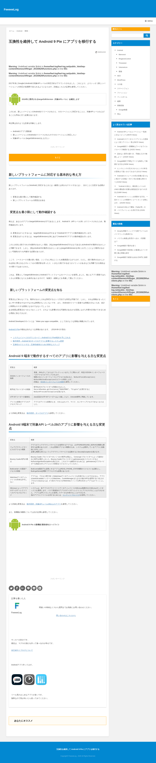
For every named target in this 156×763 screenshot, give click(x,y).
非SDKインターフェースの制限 (52, 382)
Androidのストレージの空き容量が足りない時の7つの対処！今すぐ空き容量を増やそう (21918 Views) (131, 179)
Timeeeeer (123, 63)
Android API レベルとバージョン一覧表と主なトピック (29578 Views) (130, 133)
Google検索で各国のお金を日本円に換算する (131, 258)
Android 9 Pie (14, 329)
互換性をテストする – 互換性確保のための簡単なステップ (36, 344)
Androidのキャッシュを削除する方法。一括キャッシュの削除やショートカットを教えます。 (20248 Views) (131, 200)
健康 (119, 101)
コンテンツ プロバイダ (71, 495)
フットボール (122, 97)
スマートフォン (123, 88)
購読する (117, 29)
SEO (119, 76)
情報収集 (120, 105)
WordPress (121, 80)
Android (120, 50)
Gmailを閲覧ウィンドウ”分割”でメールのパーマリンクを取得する (131, 232)
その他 (119, 84)
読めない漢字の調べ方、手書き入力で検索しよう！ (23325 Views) (130, 155)
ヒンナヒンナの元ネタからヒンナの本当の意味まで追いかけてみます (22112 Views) (130, 170)
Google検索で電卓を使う (126, 246)
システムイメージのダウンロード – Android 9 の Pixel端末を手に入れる (42, 338)
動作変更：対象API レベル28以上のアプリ (44, 504)
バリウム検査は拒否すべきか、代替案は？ (130, 239)
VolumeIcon (123, 67)
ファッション (122, 93)
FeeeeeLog (11, 9)
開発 (120, 71)
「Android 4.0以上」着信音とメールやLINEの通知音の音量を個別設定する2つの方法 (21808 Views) (130, 189)
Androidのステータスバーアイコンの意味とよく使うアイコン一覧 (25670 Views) (131, 140)
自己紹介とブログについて (22, 650)
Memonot (122, 54)
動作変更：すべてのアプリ (37, 413)
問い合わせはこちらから (66, 615)
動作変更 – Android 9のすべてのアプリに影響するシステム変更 (38, 341)
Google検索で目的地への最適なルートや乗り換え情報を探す (131, 251)
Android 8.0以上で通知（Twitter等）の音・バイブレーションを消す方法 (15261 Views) (130, 210)
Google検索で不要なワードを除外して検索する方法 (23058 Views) (131, 162)
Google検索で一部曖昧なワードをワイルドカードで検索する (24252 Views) (131, 147)
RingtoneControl (125, 59)
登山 (119, 114)
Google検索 (123, 110)
